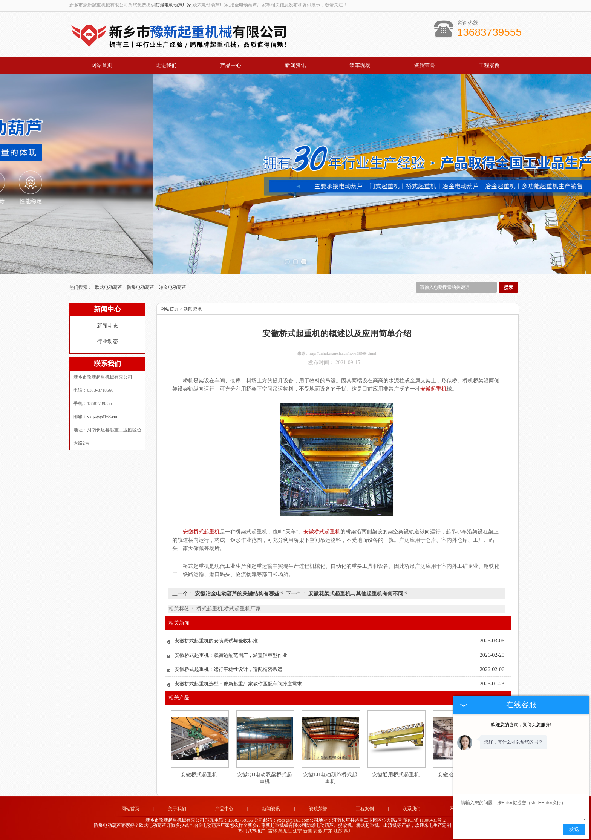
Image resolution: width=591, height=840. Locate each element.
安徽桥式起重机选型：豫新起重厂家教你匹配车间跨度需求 (238, 684)
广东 (327, 831)
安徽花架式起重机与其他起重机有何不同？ (358, 593)
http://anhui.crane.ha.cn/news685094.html (342, 353)
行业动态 (107, 341)
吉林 (272, 831)
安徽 (317, 831)
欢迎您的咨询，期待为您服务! (521, 724)
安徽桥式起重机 (199, 774)
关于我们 (177, 808)
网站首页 (101, 65)
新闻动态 (107, 326)
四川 (348, 831)
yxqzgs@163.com (103, 416)
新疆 (307, 831)
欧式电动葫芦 (109, 287)
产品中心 (230, 65)
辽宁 (297, 831)
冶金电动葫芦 (172, 287)
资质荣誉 (424, 65)
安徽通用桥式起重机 (396, 774)
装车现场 (360, 65)
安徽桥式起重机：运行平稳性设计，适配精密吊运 (228, 669)
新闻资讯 (295, 65)
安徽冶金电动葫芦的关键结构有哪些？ (239, 593)
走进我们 (166, 65)
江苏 (338, 831)
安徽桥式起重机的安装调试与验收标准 (216, 641)
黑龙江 (285, 831)
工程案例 (489, 65)
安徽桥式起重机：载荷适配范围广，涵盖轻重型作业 (231, 655)
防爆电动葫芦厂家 (173, 5)
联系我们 (412, 808)
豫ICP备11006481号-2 (424, 820)
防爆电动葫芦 (141, 287)
